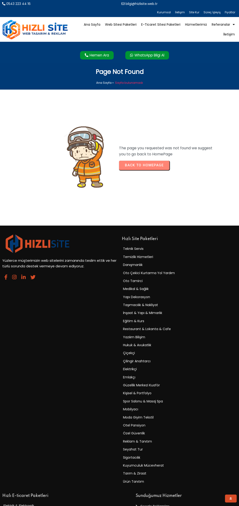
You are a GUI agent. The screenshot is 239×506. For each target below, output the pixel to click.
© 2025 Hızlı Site (16, 500)
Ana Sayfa (104, 71)
